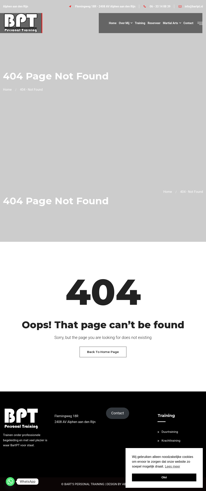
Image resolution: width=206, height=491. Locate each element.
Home (112, 23)
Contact (188, 23)
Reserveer (154, 23)
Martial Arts (170, 23)
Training (140, 23)
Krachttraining (171, 440)
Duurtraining (170, 432)
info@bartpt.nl (194, 6)
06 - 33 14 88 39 (160, 6)
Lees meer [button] (172, 466)
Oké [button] (164, 477)
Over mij (124, 23)
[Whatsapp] (10, 481)
